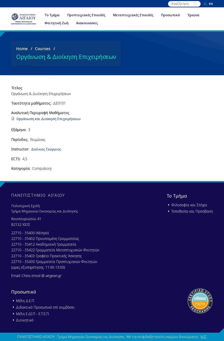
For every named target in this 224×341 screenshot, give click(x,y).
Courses (42, 48)
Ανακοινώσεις (91, 23)
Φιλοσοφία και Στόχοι (189, 204)
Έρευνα (197, 15)
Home (22, 48)
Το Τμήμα (55, 15)
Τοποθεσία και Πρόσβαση (192, 211)
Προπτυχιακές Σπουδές (90, 15)
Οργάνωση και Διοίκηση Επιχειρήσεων (49, 118)
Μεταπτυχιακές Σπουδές (137, 15)
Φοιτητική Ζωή (60, 23)
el (205, 4)
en (211, 3)
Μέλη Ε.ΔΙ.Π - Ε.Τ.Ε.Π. (32, 313)
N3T (203, 336)
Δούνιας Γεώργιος (46, 149)
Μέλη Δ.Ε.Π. (25, 300)
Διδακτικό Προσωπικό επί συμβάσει (45, 307)
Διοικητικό (25, 319)
